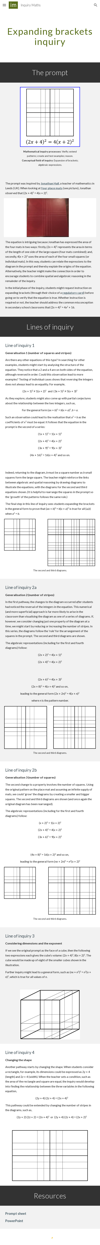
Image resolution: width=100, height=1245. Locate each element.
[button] (4, 5)
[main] (50, 36)
